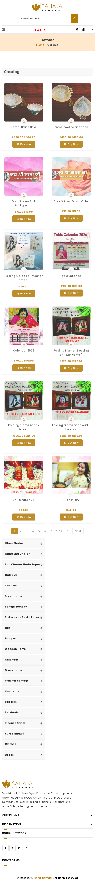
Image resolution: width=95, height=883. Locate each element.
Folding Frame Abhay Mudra (23, 430)
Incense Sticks (15, 726)
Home (40, 45)
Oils (7, 631)
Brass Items (13, 673)
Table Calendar (71, 279)
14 (60, 534)
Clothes (10, 747)
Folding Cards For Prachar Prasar (24, 281)
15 (68, 534)
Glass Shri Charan (17, 557)
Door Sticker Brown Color (71, 204)
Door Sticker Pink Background (24, 206)
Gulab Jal (11, 578)
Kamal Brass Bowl (24, 130)
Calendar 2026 (24, 353)
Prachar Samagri (17, 683)
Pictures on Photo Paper (22, 620)
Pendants (12, 715)
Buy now (23, 147)
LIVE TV (40, 30)
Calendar (11, 662)
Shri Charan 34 (24, 503)
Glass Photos (14, 546)
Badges (10, 641)
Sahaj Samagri (43, 878)
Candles (11, 588)
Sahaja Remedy (16, 610)
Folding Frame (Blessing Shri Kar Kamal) (71, 355)
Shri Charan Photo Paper (22, 567)
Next (78, 534)
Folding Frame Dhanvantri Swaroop (71, 430)
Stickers (11, 705)
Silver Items (13, 599)
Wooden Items (15, 652)
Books (9, 757)
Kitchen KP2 (71, 503)
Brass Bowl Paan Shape (71, 130)
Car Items (12, 694)
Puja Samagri (14, 736)
